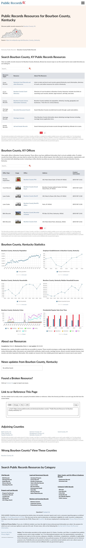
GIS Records (5, 498)
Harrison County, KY (36, 432)
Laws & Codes (34, 485)
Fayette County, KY (7, 435)
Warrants (61, 489)
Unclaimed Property (36, 478)
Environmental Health (36, 488)
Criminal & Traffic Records (65, 487)
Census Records (35, 479)
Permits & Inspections (36, 481)
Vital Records (5, 475)
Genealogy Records (7, 485)
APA (27, 405)
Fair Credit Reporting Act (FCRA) (14, 517)
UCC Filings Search (7, 500)
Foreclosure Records (7, 495)
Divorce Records (6, 483)
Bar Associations (35, 486)
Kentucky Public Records (8, 49)
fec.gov (65, 334)
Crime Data (62, 493)
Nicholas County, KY (36, 435)
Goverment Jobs (63, 481)
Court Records (62, 491)
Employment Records (64, 479)
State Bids (33, 490)
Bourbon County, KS (7, 455)
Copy (76, 405)
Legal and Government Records (39, 475)
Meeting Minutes (35, 491)
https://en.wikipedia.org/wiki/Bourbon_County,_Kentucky (23, 40)
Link (9, 405)
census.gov (24, 274)
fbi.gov (24, 334)
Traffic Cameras (63, 498)
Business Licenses (35, 501)
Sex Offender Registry (64, 496)
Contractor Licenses (36, 503)
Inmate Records (63, 494)
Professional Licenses (36, 505)
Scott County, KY (63, 432)
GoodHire (42, 519)
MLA (22, 405)
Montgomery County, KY (37, 433)
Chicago (16, 405)
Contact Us (10, 383)
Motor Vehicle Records (36, 493)
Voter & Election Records (37, 483)
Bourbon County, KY (29, 26)
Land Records (5, 496)
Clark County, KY (6, 433)
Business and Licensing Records (39, 499)
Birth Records (6, 478)
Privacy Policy (73, 519)
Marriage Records (7, 479)
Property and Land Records (9, 490)
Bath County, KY (6, 432)
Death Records (6, 481)
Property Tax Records (8, 493)
